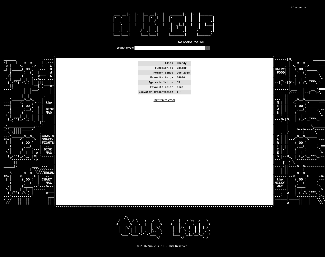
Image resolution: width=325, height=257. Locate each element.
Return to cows (164, 100)
